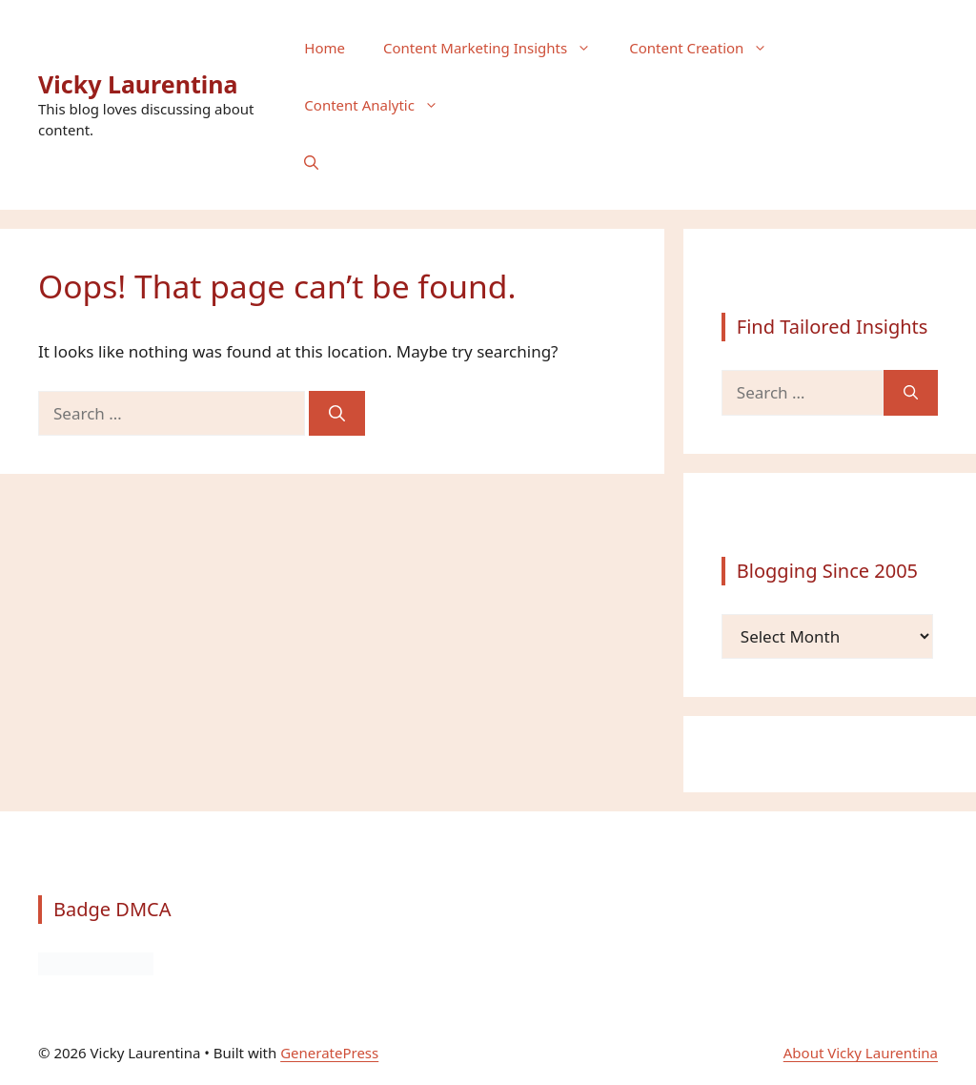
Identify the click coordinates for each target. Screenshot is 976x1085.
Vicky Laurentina (138, 84)
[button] (311, 162)
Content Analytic (381, 104)
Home (324, 47)
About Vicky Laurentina (860, 1052)
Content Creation (707, 47)
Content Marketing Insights (496, 47)
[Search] (337, 414)
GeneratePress (329, 1052)
